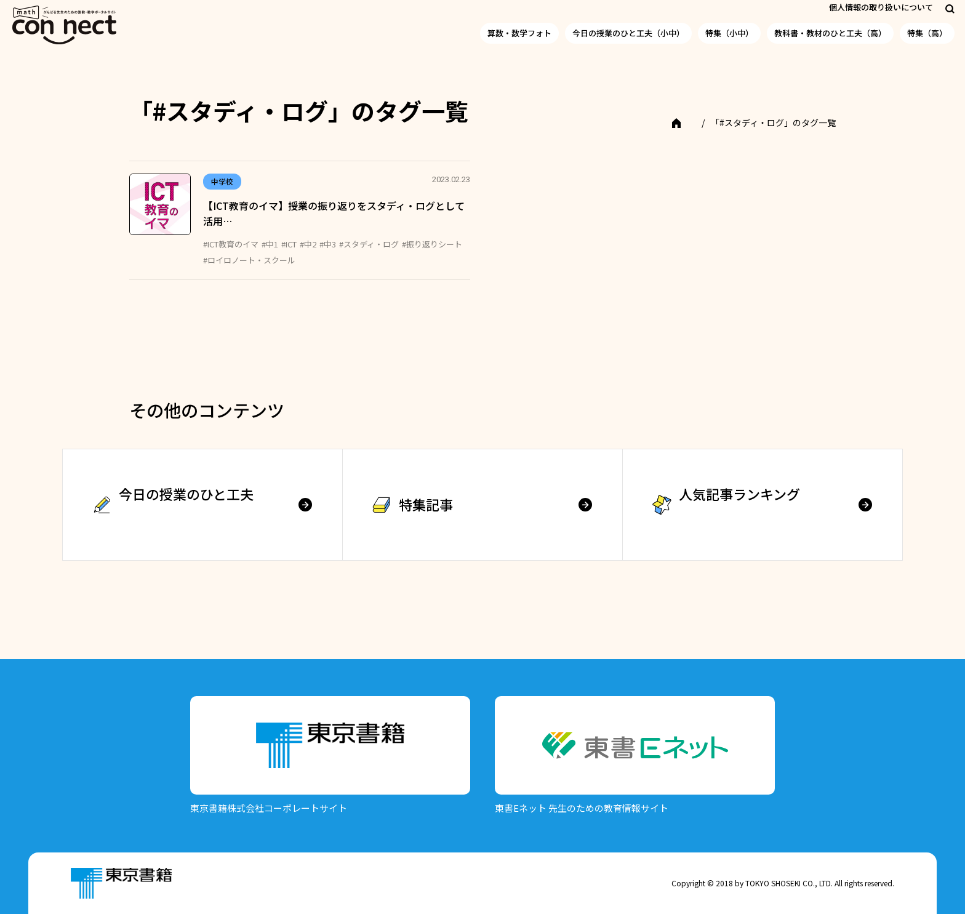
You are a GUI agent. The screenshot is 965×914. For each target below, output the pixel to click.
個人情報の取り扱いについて (881, 7)
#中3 (327, 244)
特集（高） (927, 33)
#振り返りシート (432, 244)
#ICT (289, 244)
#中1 (270, 244)
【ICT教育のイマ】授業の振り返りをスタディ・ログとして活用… (334, 213)
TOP (685, 122)
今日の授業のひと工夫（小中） (628, 33)
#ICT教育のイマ (230, 244)
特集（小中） (729, 33)
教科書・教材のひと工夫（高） (830, 33)
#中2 (308, 244)
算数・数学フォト (519, 33)
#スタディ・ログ (369, 244)
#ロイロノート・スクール (249, 260)
